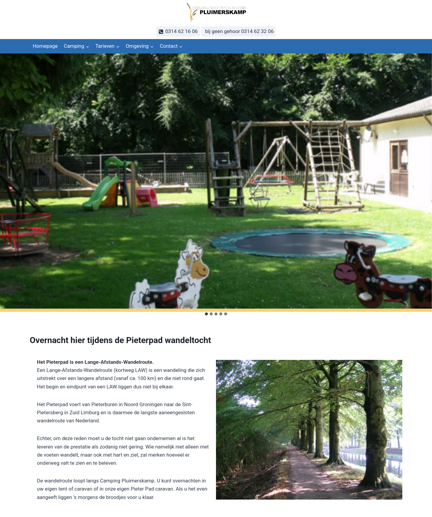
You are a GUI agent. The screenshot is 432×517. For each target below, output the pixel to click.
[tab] (206, 313)
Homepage (45, 46)
